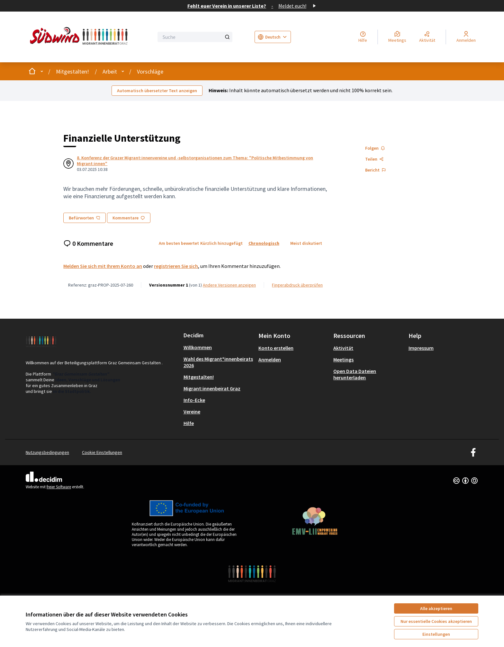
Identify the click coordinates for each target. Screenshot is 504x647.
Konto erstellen (275, 348)
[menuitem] (218, 347)
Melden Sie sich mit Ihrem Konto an (102, 266)
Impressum (421, 348)
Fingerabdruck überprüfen (297, 285)
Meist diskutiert (306, 243)
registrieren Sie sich (176, 266)
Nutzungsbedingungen (47, 452)
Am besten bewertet (179, 243)
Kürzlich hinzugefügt (221, 243)
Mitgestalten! (72, 71)
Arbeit (110, 71)
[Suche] (195, 37)
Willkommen (198, 347)
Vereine (192, 411)
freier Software (59, 487)
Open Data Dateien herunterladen (354, 374)
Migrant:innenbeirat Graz (212, 388)
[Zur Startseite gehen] (80, 37)
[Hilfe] (363, 37)
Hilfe (189, 423)
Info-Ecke (194, 400)
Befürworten (84, 218)
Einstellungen (436, 634)
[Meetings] (397, 37)
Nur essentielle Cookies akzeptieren (436, 621)
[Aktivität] (427, 37)
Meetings (343, 359)
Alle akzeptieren (436, 608)
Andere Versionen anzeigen (229, 285)
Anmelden (269, 359)
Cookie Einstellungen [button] (102, 452)
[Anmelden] (466, 37)
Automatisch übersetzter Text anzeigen (157, 90)
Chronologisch (263, 243)
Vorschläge (150, 71)
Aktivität (343, 348)
